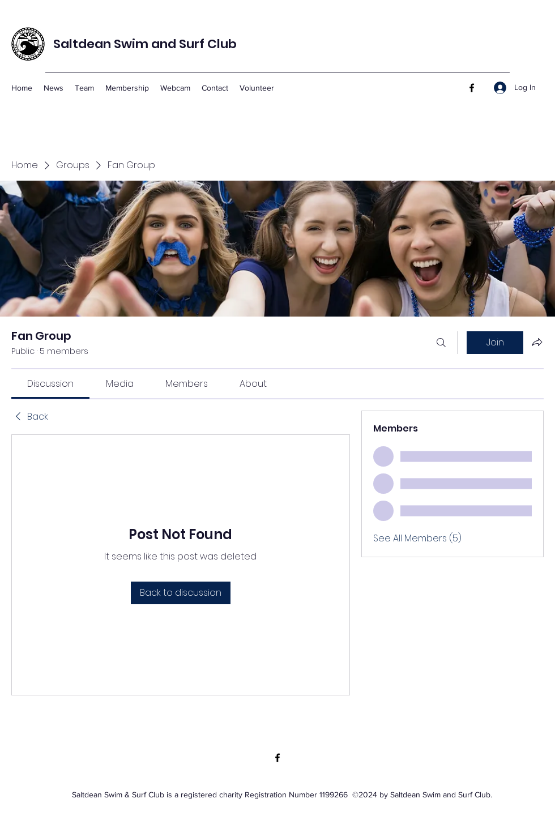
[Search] (441, 342)
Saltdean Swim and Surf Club (145, 44)
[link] (50, 383)
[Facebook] (471, 87)
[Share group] (537, 342)
